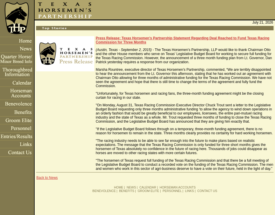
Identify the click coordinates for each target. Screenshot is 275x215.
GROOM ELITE (148, 191)
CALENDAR (147, 187)
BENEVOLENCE (104, 191)
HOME (118, 187)
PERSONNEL (172, 191)
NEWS (131, 187)
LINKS (189, 191)
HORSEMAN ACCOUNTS (178, 187)
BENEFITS (126, 191)
